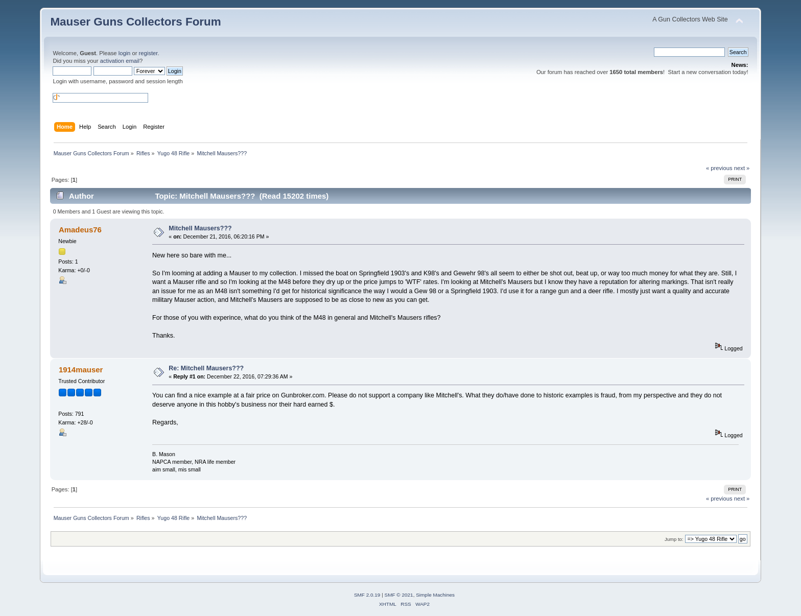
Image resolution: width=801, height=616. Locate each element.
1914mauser (81, 369)
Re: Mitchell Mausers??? (206, 368)
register (148, 53)
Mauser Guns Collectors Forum (135, 21)
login (125, 53)
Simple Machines (435, 595)
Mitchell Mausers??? (200, 228)
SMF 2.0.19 (367, 595)
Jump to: (674, 539)
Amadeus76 (80, 229)
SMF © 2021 (399, 595)
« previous (719, 168)
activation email (119, 61)
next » (742, 168)
